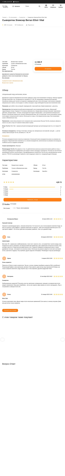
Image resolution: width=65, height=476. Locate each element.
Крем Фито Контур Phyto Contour (31, 355)
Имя (3, 382)
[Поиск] (32, 6)
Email (3, 387)
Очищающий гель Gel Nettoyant (51, 355)
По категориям (29, 12)
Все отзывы (7, 215)
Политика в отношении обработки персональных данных (25, 443)
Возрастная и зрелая (8, 84)
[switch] (14, 215)
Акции (60, 12)
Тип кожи (52, 12)
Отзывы (35, 426)
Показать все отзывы (11, 322)
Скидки (11, 428)
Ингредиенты (6, 141)
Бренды (5, 12)
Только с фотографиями (24, 215)
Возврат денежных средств (24, 436)
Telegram (16, 2)
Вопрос (4, 393)
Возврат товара (26, 432)
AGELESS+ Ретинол (16, 12)
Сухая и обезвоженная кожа (17, 82)
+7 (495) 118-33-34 (7, 1)
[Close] (21, 471)
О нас (35, 428)
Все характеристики (8, 71)
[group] (34, 44)
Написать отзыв (32, 206)
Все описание (6, 79)
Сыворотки (5, 82)
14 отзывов (10, 25)
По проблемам (41, 12)
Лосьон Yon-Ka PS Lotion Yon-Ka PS (11, 355)
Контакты (36, 430)
